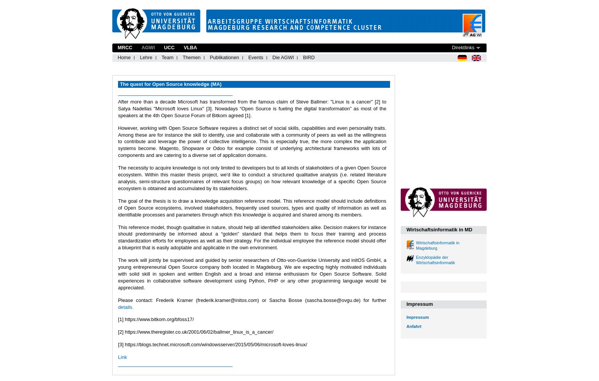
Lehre (146, 57)
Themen (192, 57)
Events (255, 57)
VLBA (190, 47)
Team (167, 57)
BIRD (309, 57)
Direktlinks (463, 47)
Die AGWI (283, 57)
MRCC (125, 47)
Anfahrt (413, 326)
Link (122, 357)
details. (126, 307)
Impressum (417, 317)
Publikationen (224, 57)
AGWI (148, 47)
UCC (169, 47)
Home (124, 57)
